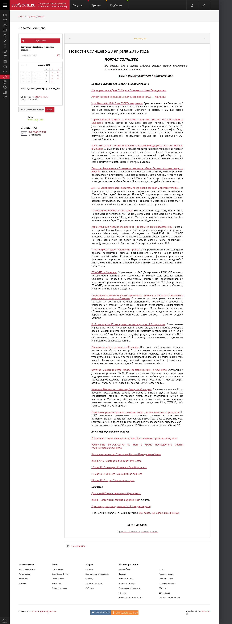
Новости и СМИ (166, 578)
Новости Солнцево (32, 28)
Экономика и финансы (129, 588)
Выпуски (80, 3)
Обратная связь (59, 588)
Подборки (119, 3)
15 (46, 75)
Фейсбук (174, 513)
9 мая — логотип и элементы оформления (115, 500)
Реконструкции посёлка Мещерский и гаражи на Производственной (132, 226)
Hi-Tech (122, 592)
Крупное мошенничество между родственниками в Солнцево (129, 369)
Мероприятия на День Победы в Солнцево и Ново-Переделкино (128, 90)
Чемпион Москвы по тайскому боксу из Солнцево (121, 389)
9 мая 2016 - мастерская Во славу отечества (116, 460)
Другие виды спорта (35, 16)
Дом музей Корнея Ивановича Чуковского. (116, 493)
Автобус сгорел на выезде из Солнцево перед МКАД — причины (128, 96)
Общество (163, 588)
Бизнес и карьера (127, 583)
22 (46, 78)
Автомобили (125, 569)
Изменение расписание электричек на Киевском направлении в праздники (135, 412)
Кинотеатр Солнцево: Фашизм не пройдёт (115, 249)
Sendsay (89, 578)
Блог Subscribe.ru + (61, 574)
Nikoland (206, 611)
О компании (57, 569)
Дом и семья (164, 592)
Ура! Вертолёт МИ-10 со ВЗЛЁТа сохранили (117, 103)
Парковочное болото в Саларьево (111, 210)
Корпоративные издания (97, 574)
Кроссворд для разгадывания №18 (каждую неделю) (121, 506)
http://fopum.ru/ (41, 97)
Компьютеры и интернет (130, 597)
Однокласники (160, 513)
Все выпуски (140, 38)
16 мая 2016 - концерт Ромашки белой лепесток (119, 467)
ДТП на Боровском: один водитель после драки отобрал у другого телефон (135, 187)
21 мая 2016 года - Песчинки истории (112, 480)
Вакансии (56, 583)
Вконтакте (144, 513)
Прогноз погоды (166, 574)
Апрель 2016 (44, 65)
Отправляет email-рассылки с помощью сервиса (52, 5)
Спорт (21, 16)
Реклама (89, 569)
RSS (58, 55)
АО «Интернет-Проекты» (43, 611)
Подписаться (40, 40)
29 (46, 81)
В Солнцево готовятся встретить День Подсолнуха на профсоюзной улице (134, 438)
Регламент (23, 578)
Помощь (22, 583)
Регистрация (24, 574)
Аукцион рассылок (94, 583)
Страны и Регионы (167, 583)
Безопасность (58, 578)
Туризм (122, 574)
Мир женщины (126, 578)
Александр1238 (35, 119)
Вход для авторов (26, 569)
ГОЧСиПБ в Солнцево (104, 272)
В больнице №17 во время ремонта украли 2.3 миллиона (128, 324)
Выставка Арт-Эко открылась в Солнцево (115, 347)
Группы (99, 3)
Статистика (29, 128)
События (89, 588)
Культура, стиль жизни (169, 597)
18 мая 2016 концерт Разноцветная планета (116, 473)
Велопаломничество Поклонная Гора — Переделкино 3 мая (126, 454)
